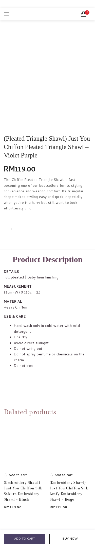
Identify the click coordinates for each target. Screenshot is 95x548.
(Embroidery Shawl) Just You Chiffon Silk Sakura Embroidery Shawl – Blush (23, 491)
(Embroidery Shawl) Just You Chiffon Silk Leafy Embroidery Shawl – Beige (69, 491)
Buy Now (70, 539)
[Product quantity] (11, 229)
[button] (83, 14)
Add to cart (24, 539)
